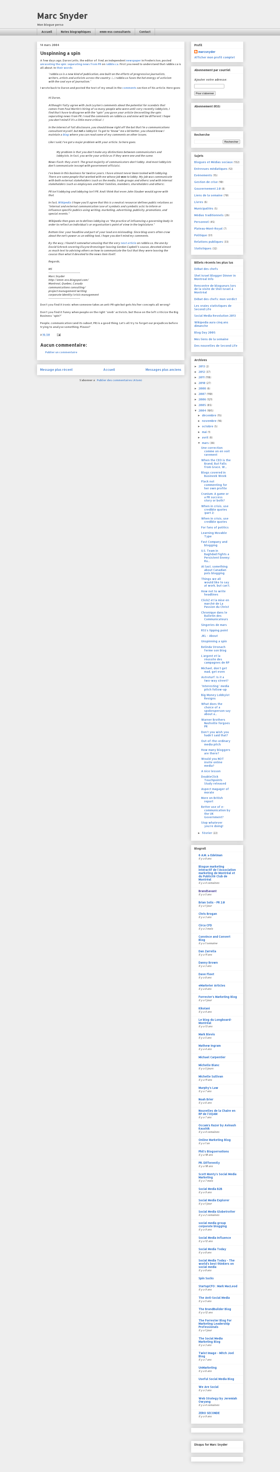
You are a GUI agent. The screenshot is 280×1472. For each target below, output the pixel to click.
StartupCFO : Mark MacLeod (217, 1286)
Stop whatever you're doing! (212, 824)
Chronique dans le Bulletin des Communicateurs (214, 616)
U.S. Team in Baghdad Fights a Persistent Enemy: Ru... (215, 555)
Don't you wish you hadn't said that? (215, 733)
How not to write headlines (213, 592)
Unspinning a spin (214, 641)
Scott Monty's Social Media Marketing (217, 1175)
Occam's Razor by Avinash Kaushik (217, 1127)
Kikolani (204, 1008)
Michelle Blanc (208, 1065)
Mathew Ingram (209, 1045)
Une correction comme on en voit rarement (215, 451)
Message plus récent (56, 370)
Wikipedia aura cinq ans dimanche (211, 324)
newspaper (133, 60)
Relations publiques (208, 241)
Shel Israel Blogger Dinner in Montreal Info (215, 277)
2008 (202, 388)
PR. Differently (209, 1162)
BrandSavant (207, 891)
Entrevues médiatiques (210, 168)
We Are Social (208, 1387)
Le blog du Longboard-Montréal (215, 1021)
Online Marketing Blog (214, 1140)
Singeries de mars (214, 624)
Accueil (46, 31)
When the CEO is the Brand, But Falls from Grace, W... (216, 463)
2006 (202, 399)
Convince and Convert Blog (214, 938)
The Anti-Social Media (214, 1297)
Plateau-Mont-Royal (208, 228)
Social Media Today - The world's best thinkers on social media (216, 1264)
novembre (209, 420)
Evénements (203, 175)
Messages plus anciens (163, 370)
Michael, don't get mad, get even (214, 669)
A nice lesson (211, 771)
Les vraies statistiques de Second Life (213, 307)
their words (64, 67)
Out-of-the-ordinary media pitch (215, 742)
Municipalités (203, 208)
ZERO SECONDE (209, 1413)
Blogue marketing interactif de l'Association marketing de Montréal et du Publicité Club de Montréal (217, 873)
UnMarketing (207, 1367)
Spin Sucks (206, 1278)
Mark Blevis (206, 1034)
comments (129, 87)
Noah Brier (205, 1099)
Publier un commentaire (61, 352)
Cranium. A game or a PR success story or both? (215, 497)
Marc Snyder (62, 16)
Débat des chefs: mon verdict (215, 299)
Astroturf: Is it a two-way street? (214, 678)
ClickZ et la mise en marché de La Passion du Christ (215, 603)
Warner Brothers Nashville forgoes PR (215, 723)
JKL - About (209, 635)
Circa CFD (205, 925)
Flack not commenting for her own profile (214, 485)
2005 (202, 405)
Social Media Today (212, 1249)
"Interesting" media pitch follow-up (215, 687)
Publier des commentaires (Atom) (119, 380)
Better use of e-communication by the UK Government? (215, 812)
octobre (208, 426)
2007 (202, 394)
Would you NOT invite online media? (212, 762)
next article (128, 243)
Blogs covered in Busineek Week (213, 474)
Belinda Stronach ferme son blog (213, 648)
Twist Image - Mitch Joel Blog (216, 1354)
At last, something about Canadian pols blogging (214, 570)
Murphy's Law (208, 1087)
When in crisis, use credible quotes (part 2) (215, 509)
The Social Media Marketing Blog (210, 1340)
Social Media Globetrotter (216, 1211)
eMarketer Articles (211, 985)
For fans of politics (215, 527)
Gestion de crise (206, 182)
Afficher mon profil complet (214, 57)
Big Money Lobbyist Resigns (215, 696)
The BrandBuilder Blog (214, 1309)
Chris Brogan (207, 913)
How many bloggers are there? (215, 751)
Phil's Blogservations (213, 1151)
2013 (202, 366)
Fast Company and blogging (214, 543)
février (207, 833)
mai (205, 432)
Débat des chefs (206, 268)
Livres (198, 202)
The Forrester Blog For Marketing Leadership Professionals (215, 1324)
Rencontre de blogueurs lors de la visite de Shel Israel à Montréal (215, 289)
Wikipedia (64, 202)
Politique (200, 235)
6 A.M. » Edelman (210, 855)
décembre (209, 415)
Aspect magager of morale (215, 790)
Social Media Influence (214, 1237)
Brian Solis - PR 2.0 (211, 902)
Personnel (201, 221)
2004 (202, 410)
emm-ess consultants (115, 31)
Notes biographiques (76, 31)
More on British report (212, 799)
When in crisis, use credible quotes (215, 520)
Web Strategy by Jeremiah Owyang (217, 1400)
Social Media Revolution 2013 (215, 315)
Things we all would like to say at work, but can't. (215, 582)
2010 (202, 383)
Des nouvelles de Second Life (215, 345)
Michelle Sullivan (210, 1076)
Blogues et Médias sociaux (213, 162)
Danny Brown (208, 962)
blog (66, 134)
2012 (202, 371)
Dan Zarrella (207, 951)
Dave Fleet (206, 974)
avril (205, 437)
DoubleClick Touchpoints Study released (213, 780)
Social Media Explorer (213, 1200)
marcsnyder (206, 51)
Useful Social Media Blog (216, 1379)
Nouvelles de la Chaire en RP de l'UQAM (216, 1112)
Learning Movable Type (214, 534)
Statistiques (202, 248)
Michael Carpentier (211, 1057)
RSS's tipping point (214, 630)
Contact (144, 31)
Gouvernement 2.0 (207, 188)
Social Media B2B (210, 1189)
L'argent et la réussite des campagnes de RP (215, 659)
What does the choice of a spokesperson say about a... (216, 709)
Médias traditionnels (209, 215)
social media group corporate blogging (212, 1224)
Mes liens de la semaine (211, 339)
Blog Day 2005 (205, 332)
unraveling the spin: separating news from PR (70, 64)
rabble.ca (112, 64)
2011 (201, 377)
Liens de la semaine (208, 195)
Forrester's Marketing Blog (217, 996)
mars (206, 443)
